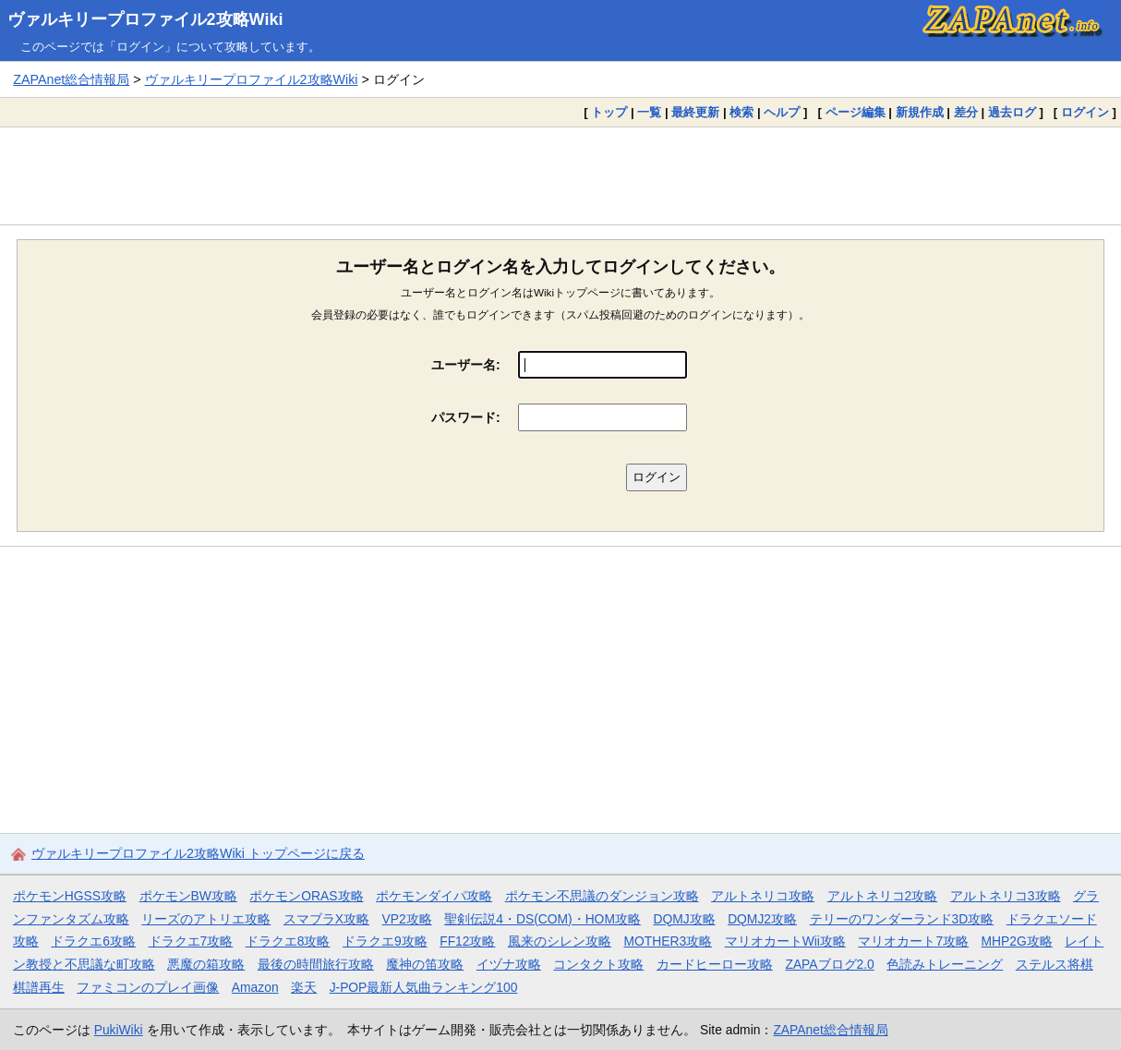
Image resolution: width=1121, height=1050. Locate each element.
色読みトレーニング (944, 964)
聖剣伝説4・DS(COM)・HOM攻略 (542, 918)
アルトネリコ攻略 (762, 895)
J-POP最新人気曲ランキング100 (424, 987)
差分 (966, 112)
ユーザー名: (465, 364)
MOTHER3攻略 (668, 941)
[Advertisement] (560, 175)
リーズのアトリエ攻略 (206, 918)
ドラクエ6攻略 (93, 941)
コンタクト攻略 (598, 964)
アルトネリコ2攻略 (882, 895)
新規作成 (920, 112)
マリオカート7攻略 (913, 941)
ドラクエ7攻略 (191, 941)
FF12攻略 (467, 941)
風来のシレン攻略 (559, 941)
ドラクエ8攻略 (288, 941)
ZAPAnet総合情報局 (71, 79)
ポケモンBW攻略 (188, 895)
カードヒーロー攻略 (715, 964)
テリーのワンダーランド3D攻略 (902, 918)
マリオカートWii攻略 (785, 941)
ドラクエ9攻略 (385, 941)
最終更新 (695, 112)
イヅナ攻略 (508, 964)
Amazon (255, 987)
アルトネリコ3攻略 (1005, 895)
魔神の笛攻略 (425, 964)
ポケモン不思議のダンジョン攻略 (602, 895)
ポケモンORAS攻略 (306, 895)
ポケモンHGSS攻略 (70, 895)
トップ (609, 112)
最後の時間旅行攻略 (316, 964)
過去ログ (1012, 112)
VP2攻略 (407, 918)
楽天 (304, 987)
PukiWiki (118, 1029)
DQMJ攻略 (684, 918)
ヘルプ (782, 112)
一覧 (649, 112)
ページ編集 (856, 112)
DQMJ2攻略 (762, 918)
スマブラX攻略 (326, 918)
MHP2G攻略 (1017, 941)
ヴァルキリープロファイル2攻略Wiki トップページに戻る (198, 853)
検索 (741, 112)
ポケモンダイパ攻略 (434, 895)
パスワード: (465, 417)
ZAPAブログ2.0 (829, 964)
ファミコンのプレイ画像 (148, 987)
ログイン (1085, 112)
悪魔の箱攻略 (206, 964)
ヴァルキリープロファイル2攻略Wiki (145, 19)
